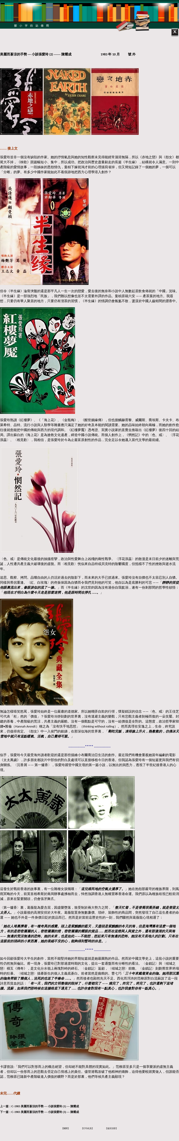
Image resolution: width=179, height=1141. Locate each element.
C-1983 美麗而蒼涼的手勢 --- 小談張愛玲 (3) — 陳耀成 (45, 1111)
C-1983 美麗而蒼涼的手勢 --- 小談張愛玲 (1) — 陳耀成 (45, 1106)
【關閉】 (65, 1128)
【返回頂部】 (111, 1128)
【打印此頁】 (87, 1128)
